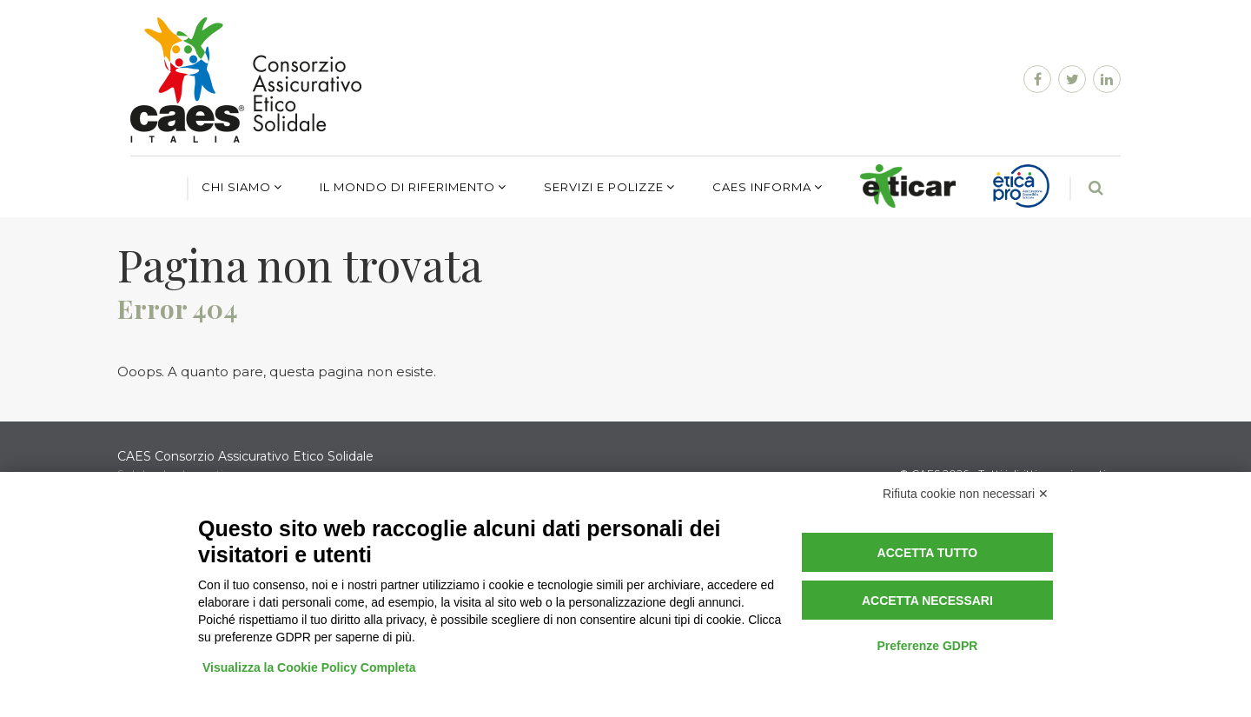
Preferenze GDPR (927, 646)
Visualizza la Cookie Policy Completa (309, 667)
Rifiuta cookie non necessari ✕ (966, 494)
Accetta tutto (927, 553)
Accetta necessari (927, 600)
